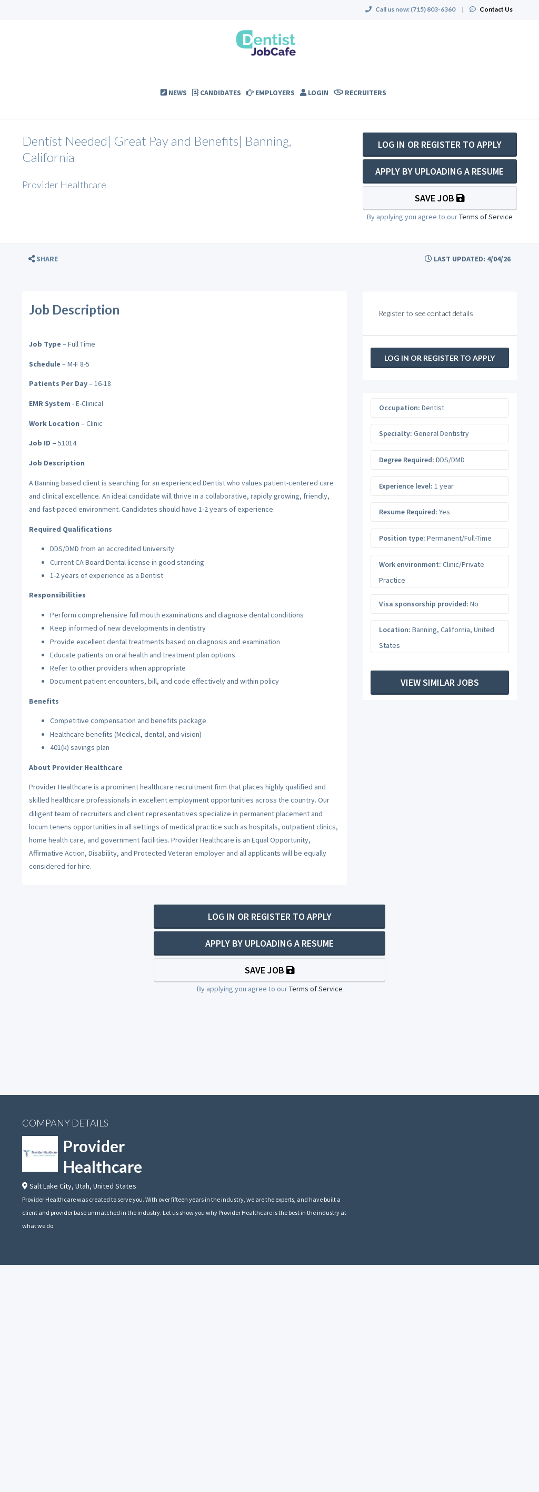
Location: (395, 629)
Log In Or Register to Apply (440, 144)
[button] (43, 259)
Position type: (402, 538)
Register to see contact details (425, 313)
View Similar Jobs (440, 682)
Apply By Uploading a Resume (439, 171)
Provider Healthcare (102, 1156)
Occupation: (399, 407)
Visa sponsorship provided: (423, 603)
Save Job (440, 198)
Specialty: (395, 433)
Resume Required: (408, 511)
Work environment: (410, 564)
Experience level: (406, 486)
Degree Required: (406, 459)
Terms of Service (486, 216)
